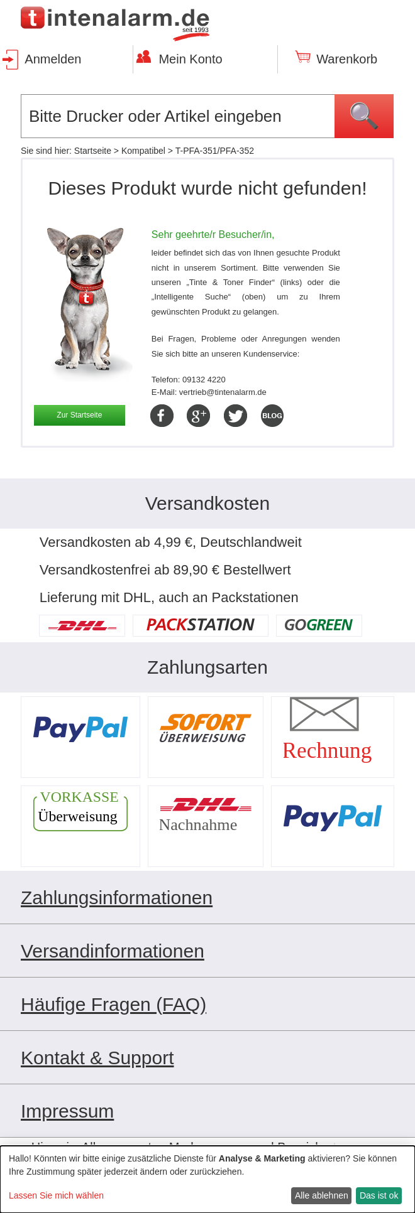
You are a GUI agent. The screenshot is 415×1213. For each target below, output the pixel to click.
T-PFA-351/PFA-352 (214, 151)
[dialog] (207, 1179)
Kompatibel (143, 151)
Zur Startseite (79, 415)
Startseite (92, 151)
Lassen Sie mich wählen (56, 1195)
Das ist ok (379, 1195)
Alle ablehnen (321, 1195)
